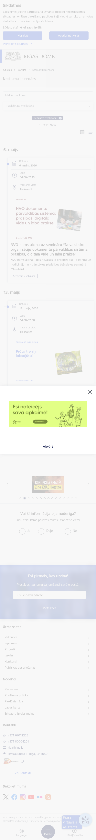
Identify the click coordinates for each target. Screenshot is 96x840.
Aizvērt (48, 446)
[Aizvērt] (90, 392)
